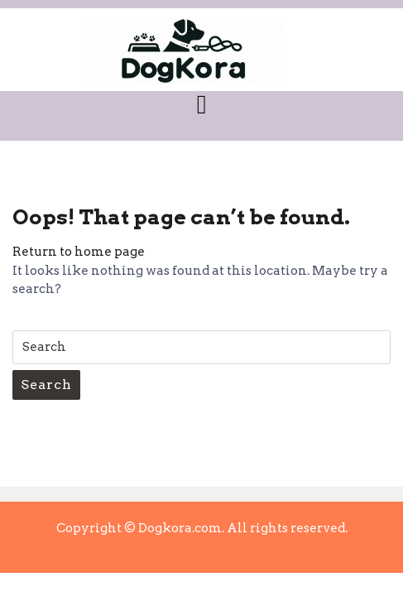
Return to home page (78, 251)
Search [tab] (46, 384)
